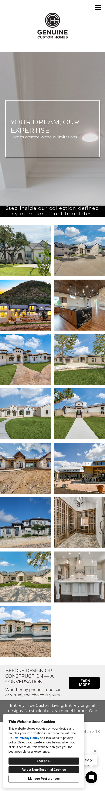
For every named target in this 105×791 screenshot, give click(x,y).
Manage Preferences (44, 779)
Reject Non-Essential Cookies (44, 770)
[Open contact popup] (91, 777)
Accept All (44, 761)
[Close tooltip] (94, 750)
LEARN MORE (84, 683)
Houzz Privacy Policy (24, 738)
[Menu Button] (98, 7)
